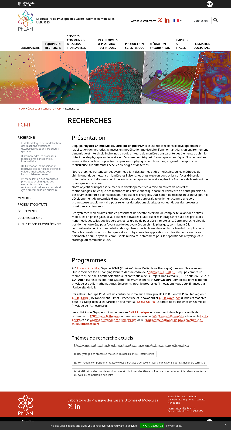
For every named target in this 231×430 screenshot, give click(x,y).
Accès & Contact (143, 21)
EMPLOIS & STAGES (182, 44)
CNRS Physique (139, 312)
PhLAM (21, 108)
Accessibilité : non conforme (182, 396)
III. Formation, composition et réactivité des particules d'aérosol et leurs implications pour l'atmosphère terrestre (41, 170)
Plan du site (174, 402)
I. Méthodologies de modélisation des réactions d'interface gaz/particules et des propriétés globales (41, 147)
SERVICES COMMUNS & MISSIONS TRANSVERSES (76, 42)
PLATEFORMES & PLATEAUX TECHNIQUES (107, 44)
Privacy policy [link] (174, 425)
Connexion (200, 21)
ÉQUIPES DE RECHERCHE (53, 46)
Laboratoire (30, 48)
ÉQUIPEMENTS (27, 211)
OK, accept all (152, 425)
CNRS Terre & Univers (105, 316)
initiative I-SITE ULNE (161, 272)
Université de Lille (87, 268)
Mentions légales (176, 399)
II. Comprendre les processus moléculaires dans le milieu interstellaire (38, 158)
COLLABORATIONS (30, 218)
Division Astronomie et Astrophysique (113, 320)
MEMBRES (24, 198)
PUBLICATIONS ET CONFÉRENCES (39, 224)
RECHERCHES (27, 137)
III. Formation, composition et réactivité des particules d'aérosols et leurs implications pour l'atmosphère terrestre (139, 362)
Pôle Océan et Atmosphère (168, 316)
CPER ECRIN (80, 298)
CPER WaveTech (170, 298)
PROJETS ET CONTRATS (32, 204)
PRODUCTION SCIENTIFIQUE (134, 46)
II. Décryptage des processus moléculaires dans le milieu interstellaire (114, 353)
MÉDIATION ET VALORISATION (160, 46)
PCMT (59, 108)
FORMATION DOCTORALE (202, 46)
